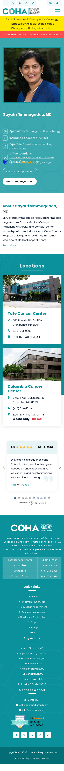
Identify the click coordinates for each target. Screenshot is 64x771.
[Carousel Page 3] (23, 498)
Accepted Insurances (32, 612)
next (60, 467)
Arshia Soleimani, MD (32, 668)
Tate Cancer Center (27, 313)
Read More (9, 245)
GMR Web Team (39, 758)
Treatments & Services (32, 601)
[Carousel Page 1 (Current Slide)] (15, 498)
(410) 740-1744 (22, 408)
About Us (32, 596)
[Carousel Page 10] (49, 498)
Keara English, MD (32, 679)
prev (4, 467)
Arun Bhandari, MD (32, 648)
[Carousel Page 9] (45, 498)
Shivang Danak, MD (32, 673)
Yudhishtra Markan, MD (32, 658)
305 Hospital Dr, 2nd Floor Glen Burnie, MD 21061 (28, 322)
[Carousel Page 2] (19, 498)
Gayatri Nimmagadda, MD (32, 653)
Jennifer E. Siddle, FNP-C (32, 684)
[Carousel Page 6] (34, 498)
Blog (32, 622)
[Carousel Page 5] (30, 498)
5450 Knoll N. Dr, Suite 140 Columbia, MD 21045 (29, 400)
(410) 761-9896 (22, 331)
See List (43, 155)
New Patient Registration (19, 181)
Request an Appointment (20, 171)
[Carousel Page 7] (38, 498)
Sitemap (32, 627)
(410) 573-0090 (49, 570)
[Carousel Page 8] (41, 498)
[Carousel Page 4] (26, 498)
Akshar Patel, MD (32, 663)
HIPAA (32, 632)
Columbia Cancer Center (25, 388)
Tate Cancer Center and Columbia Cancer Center (31, 177)
